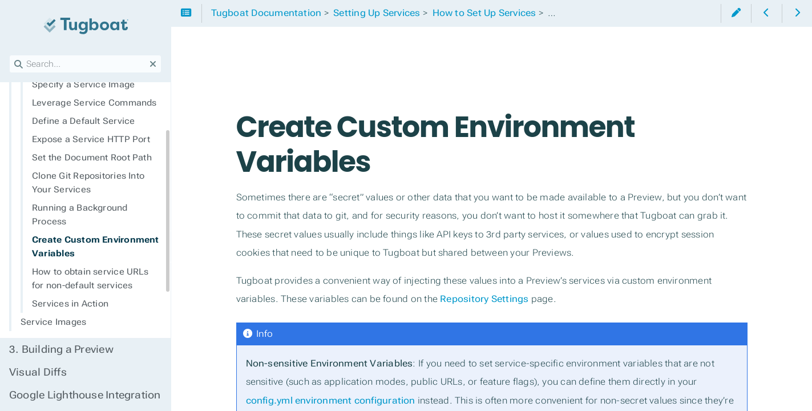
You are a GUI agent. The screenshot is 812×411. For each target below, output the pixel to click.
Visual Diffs (38, 372)
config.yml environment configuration (330, 400)
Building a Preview (61, 349)
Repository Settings (484, 298)
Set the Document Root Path (92, 157)
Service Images (53, 322)
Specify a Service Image (83, 84)
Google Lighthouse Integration (85, 395)
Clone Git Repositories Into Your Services (88, 183)
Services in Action (70, 304)
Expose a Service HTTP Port (91, 139)
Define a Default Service (83, 121)
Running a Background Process (80, 215)
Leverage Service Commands (94, 103)
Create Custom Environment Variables (95, 247)
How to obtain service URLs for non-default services (90, 279)
